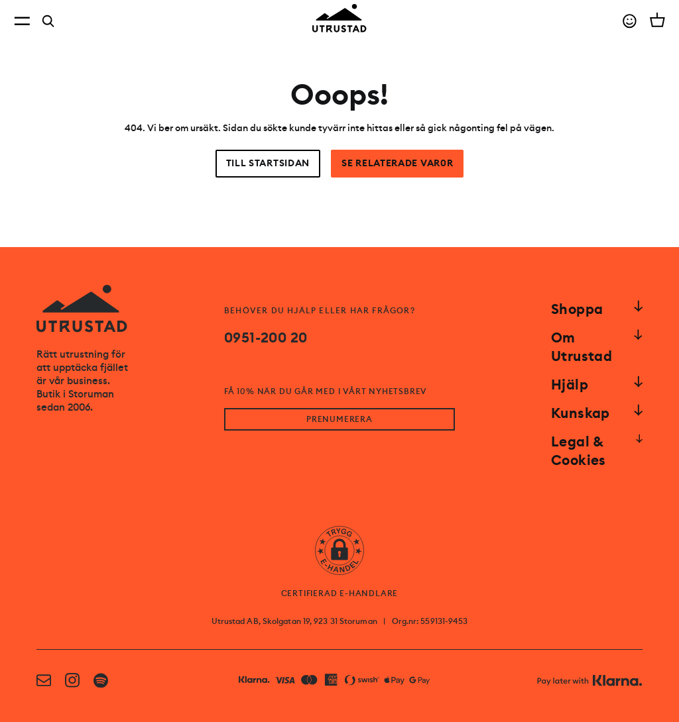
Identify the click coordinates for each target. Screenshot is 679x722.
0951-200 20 (265, 338)
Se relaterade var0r (397, 163)
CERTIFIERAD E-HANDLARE (340, 593)
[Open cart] (657, 20)
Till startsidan (268, 163)
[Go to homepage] (339, 18)
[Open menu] (22, 21)
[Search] (48, 21)
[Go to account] (629, 21)
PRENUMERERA (339, 419)
